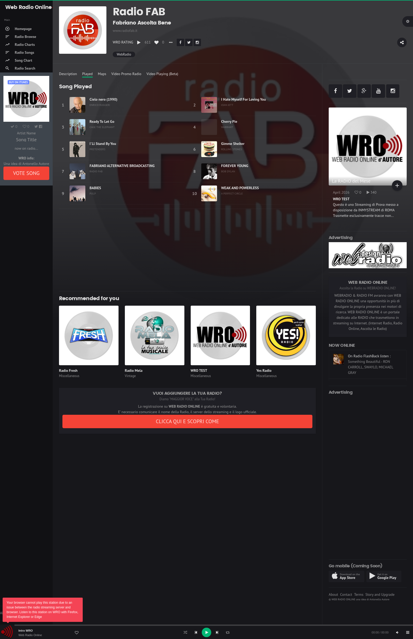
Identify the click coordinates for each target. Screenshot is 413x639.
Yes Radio (264, 370)
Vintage (130, 376)
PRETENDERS (97, 149)
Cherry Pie (229, 121)
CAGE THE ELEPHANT (102, 127)
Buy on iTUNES (18, 82)
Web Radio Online (30, 635)
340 (372, 192)
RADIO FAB (96, 171)
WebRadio (124, 54)
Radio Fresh (68, 370)
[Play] (206, 632)
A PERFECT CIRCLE (232, 193)
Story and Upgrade (380, 594)
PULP (93, 193)
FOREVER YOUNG (234, 165)
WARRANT (227, 127)
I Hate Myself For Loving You (243, 99)
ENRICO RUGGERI (100, 105)
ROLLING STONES (231, 149)
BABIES (95, 188)
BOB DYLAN (228, 171)
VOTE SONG (26, 173)
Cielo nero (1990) (103, 99)
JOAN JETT (227, 105)
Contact (346, 594)
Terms (358, 594)
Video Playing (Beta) (162, 73)
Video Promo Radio (126, 73)
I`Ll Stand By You (103, 143)
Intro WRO (25, 630)
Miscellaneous (69, 376)
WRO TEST (199, 370)
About (333, 594)
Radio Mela (133, 370)
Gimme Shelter (233, 143)
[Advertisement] (187, 250)
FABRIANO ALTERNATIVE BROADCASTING (122, 165)
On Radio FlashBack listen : (369, 356)
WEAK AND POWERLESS (240, 188)
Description (68, 73)
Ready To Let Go (102, 121)
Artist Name (26, 133)
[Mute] (397, 632)
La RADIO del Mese (351, 181)
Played (87, 73)
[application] (206, 632)
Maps (102, 73)
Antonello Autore (379, 599)
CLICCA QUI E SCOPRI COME (187, 421)
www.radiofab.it (125, 30)
